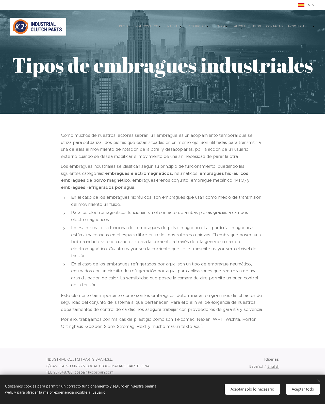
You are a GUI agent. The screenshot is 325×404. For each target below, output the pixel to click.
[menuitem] (249, 26)
